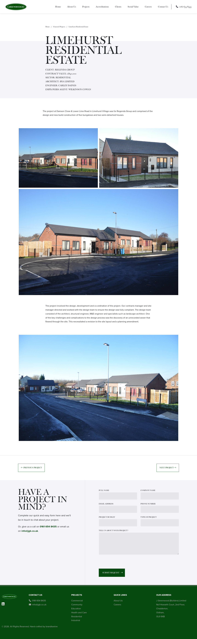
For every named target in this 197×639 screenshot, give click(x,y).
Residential (76, 616)
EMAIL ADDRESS (106, 504)
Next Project (167, 467)
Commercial (77, 600)
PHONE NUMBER (148, 504)
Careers (148, 6)
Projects (85, 6)
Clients (118, 6)
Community (76, 604)
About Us (71, 6)
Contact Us (163, 6)
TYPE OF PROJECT (148, 517)
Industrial (75, 620)
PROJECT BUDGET (107, 517)
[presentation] (119, 562)
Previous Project (31, 467)
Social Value (133, 6)
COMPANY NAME (147, 490)
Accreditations (102, 6)
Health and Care (79, 612)
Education (76, 608)
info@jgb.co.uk (29, 531)
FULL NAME (104, 490)
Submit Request (110, 572)
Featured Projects (59, 27)
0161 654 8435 (48, 526)
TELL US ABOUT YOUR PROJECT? (113, 530)
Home (58, 6)
